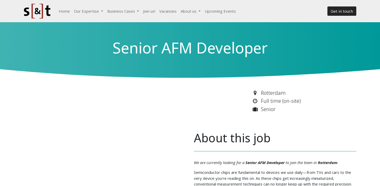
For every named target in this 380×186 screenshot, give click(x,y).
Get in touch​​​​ (342, 11)
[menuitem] (64, 11)
